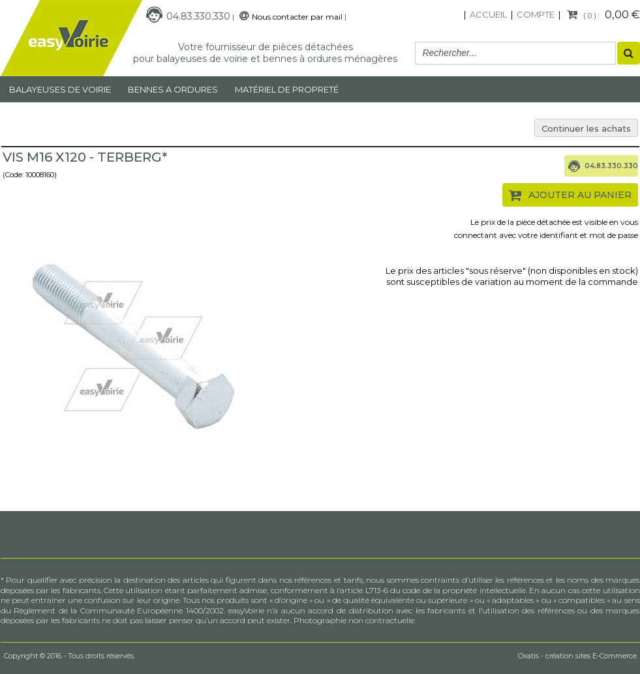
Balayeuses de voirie (60, 89)
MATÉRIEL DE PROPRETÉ (287, 89)
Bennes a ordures (173, 89)
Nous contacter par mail (297, 17)
